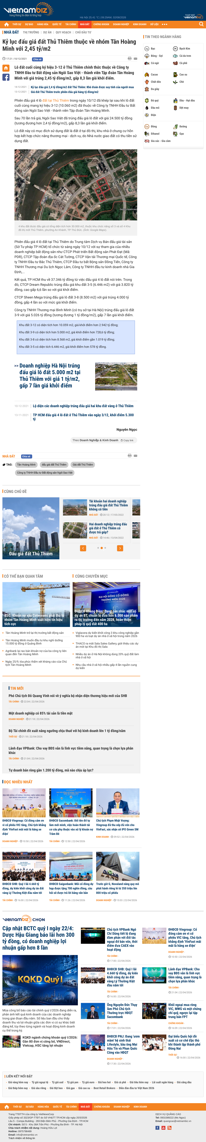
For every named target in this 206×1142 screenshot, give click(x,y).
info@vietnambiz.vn (26, 1134)
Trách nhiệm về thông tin (21, 1138)
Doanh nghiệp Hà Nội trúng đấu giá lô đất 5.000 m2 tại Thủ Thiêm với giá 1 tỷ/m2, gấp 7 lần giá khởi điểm (50, 375)
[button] (83, 548)
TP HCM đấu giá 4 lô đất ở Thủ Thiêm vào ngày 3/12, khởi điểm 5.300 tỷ (83, 417)
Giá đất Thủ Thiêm (83, 464)
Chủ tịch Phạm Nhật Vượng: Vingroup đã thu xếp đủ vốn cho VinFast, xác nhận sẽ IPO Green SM (117, 825)
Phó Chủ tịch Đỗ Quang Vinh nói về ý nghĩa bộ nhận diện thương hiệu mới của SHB (68, 696)
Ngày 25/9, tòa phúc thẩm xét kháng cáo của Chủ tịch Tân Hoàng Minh (36, 663)
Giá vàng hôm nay (18, 1082)
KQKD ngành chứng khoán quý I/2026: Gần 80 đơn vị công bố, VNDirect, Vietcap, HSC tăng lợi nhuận (50, 1041)
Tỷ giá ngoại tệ (40, 1082)
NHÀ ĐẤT (84, 24)
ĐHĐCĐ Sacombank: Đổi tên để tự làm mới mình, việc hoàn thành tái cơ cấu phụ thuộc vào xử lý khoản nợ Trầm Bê (71, 827)
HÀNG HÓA (42, 24)
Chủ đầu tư (83, 32)
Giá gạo (70, 1088)
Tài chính (14, 701)
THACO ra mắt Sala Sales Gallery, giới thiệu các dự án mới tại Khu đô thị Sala (107, 645)
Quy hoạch (63, 32)
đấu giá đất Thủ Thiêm (54, 464)
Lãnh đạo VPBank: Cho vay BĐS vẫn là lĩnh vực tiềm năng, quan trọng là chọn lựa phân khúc (71, 750)
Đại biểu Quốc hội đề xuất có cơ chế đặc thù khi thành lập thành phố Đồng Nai (184, 1043)
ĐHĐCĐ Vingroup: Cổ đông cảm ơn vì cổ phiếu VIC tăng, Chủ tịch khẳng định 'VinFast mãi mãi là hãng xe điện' (24, 827)
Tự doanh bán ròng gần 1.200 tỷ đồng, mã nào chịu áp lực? (51, 770)
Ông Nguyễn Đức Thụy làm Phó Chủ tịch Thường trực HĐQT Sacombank (122, 1011)
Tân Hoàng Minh (26, 464)
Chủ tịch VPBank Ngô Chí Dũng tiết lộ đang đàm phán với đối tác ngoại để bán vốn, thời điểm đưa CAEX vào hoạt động (122, 940)
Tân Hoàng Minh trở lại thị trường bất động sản (34, 633)
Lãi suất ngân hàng (162, 1082)
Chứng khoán (175, 1023)
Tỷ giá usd (57, 1082)
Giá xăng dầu (184, 1082)
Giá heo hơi (104, 1082)
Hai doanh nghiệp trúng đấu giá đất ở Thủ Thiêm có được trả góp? (108, 528)
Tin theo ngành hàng (163, 37)
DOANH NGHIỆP (121, 24)
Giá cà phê (120, 1082)
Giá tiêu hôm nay (139, 1082)
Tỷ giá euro (88, 1082)
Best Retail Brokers (104, 1088)
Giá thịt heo (56, 1088)
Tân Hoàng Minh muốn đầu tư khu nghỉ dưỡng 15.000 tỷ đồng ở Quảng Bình (34, 642)
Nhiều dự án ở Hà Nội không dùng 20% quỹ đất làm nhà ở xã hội (107, 656)
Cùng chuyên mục (91, 576)
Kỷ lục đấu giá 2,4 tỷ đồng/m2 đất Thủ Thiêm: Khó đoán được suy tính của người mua (82, 87)
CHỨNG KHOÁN (101, 24)
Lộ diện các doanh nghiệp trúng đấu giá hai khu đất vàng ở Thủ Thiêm (83, 406)
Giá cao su (84, 1088)
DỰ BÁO (29, 24)
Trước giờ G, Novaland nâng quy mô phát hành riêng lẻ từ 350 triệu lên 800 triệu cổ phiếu (117, 888)
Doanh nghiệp (16, 719)
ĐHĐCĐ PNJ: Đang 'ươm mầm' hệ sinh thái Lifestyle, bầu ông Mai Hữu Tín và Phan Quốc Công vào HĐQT (123, 1045)
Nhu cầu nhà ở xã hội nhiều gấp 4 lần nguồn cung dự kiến (106, 666)
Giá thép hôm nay (18, 1088)
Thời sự (13, 736)
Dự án (47, 32)
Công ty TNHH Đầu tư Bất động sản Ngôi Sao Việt (44, 472)
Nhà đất (11, 32)
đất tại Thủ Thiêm (55, 101)
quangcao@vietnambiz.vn (177, 1121)
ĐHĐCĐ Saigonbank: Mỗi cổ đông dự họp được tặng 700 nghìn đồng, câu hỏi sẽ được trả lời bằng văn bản (71, 888)
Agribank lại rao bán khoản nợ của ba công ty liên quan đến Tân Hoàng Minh (36, 652)
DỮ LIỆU (154, 24)
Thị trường (31, 32)
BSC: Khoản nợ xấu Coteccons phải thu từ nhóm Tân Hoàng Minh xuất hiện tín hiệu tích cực (34, 619)
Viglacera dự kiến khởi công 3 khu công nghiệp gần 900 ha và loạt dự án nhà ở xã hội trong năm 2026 (107, 634)
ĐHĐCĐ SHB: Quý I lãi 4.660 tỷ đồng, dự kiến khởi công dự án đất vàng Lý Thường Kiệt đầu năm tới (23, 888)
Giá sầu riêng (38, 1088)
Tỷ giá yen (72, 1082)
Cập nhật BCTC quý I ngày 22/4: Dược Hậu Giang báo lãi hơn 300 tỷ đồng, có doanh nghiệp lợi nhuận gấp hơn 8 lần (38, 938)
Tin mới (17, 688)
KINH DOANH (139, 24)
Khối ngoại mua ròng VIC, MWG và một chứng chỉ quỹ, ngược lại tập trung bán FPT (184, 1011)
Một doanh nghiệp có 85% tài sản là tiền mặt (40, 713)
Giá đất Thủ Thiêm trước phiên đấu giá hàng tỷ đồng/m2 (65, 92)
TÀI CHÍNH (70, 24)
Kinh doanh (102, 836)
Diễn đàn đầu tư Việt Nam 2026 (136, 1088)
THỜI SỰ (16, 24)
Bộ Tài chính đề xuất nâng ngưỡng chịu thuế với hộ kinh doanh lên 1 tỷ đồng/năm (67, 731)
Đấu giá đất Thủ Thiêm (31, 554)
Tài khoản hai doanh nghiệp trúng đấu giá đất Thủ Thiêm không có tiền (108, 505)
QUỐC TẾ (56, 24)
